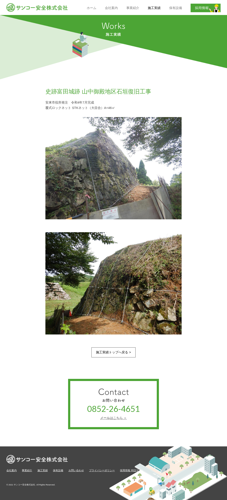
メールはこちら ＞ (113, 418)
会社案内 (11, 470)
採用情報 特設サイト (132, 470)
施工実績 (42, 470)
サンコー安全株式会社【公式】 (37, 7)
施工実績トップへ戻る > (113, 352)
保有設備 (58, 470)
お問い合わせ (76, 470)
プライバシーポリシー (102, 470)
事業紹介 (27, 470)
